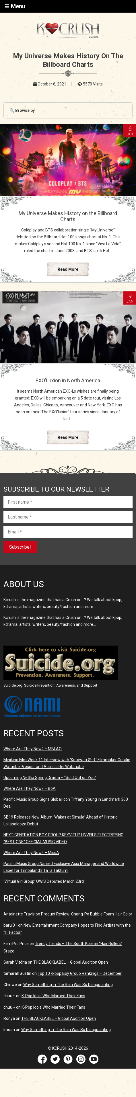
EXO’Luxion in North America (68, 380)
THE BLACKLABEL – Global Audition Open (70, 962)
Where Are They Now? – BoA (29, 788)
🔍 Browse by (22, 110)
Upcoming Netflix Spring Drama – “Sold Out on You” (49, 777)
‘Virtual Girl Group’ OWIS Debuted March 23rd (43, 881)
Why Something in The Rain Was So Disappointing (68, 984)
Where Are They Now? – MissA (31, 852)
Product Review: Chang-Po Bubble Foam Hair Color (86, 914)
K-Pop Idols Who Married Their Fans (53, 995)
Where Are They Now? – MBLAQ (32, 749)
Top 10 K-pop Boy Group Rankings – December (80, 973)
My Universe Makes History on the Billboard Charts (68, 216)
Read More (68, 269)
